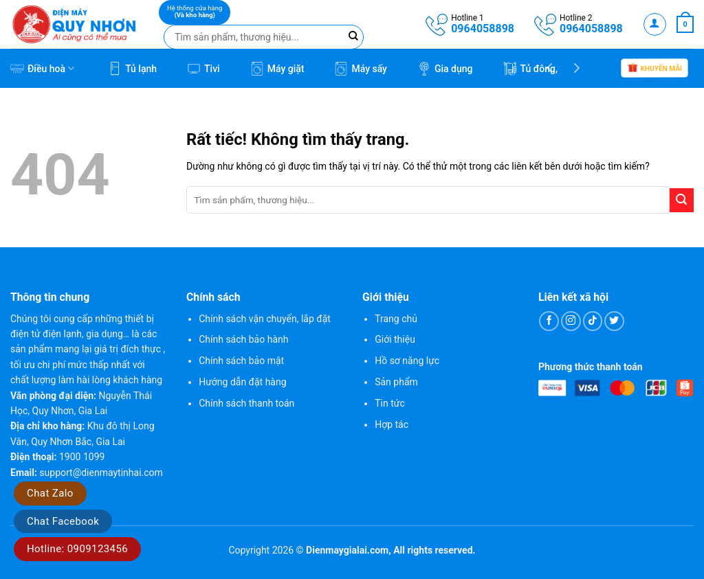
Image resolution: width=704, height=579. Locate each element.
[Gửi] (682, 200)
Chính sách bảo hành (243, 339)
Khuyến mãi (654, 68)
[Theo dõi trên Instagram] (571, 321)
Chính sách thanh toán (246, 403)
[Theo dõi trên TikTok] (593, 321)
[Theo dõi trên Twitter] (614, 321)
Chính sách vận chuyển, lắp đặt (265, 318)
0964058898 (482, 28)
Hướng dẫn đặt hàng (242, 381)
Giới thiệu (395, 339)
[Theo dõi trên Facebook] (549, 321)
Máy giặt (277, 69)
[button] (655, 24)
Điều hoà (42, 69)
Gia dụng (445, 69)
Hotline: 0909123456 (77, 549)
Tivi (203, 69)
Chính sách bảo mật (241, 360)
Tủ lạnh (132, 69)
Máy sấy (360, 69)
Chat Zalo (50, 493)
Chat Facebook (63, 521)
